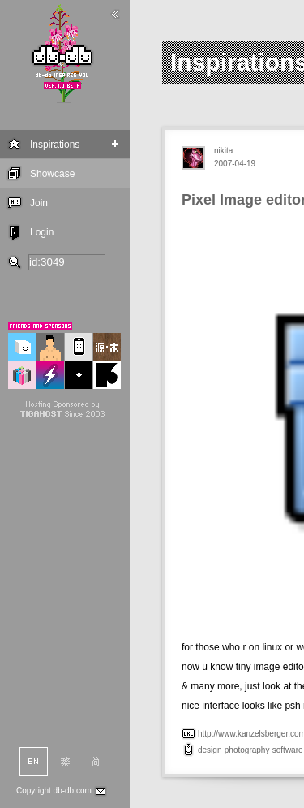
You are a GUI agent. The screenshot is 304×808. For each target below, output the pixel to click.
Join (39, 203)
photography (247, 749)
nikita (223, 150)
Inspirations (54, 144)
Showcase (52, 173)
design (209, 749)
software (287, 749)
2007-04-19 (234, 163)
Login (42, 232)
